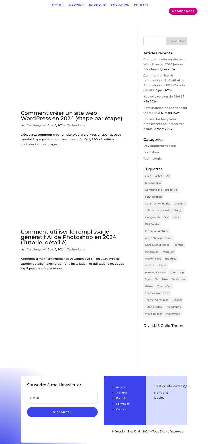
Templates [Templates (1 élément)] (161, 274)
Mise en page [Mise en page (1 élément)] (153, 254)
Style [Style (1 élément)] (148, 274)
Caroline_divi (36, 125)
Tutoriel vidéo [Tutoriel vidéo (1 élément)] (153, 300)
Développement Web (159, 146)
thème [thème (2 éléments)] (149, 280)
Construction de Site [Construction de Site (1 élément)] (157, 202)
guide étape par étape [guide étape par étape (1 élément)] (158, 234)
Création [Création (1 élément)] (179, 202)
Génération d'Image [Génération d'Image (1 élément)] (157, 241)
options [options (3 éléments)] (150, 261)
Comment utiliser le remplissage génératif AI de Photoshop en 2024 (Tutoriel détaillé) (68, 237)
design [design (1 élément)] (178, 208)
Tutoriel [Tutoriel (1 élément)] (177, 293)
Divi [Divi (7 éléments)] (166, 215)
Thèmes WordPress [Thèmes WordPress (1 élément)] (157, 287)
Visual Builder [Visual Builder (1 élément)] (153, 306)
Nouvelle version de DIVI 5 (162, 96)
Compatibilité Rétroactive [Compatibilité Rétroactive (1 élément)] (161, 188)
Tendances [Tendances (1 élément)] (178, 274)
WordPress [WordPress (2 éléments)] (173, 306)
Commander (183, 11)
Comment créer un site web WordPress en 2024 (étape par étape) (71, 116)
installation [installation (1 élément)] (152, 247)
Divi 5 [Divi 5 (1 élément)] (176, 215)
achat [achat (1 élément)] (158, 175)
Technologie (76, 125)
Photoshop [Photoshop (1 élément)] (177, 267)
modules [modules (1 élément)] (170, 254)
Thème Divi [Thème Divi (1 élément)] (164, 280)
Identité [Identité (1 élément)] (178, 241)
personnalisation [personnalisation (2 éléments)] (155, 267)
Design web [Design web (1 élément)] (152, 215)
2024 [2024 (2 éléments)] (148, 175)
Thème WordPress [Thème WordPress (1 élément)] (156, 293)
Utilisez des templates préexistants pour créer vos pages (163, 124)
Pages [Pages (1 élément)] (162, 261)
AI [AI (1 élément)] (167, 175)
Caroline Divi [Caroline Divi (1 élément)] (153, 182)
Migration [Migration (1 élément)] (168, 247)
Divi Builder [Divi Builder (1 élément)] (152, 221)
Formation (151, 152)
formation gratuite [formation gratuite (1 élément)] (156, 228)
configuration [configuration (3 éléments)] (153, 195)
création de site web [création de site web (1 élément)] (157, 208)
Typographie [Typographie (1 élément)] (173, 300)
